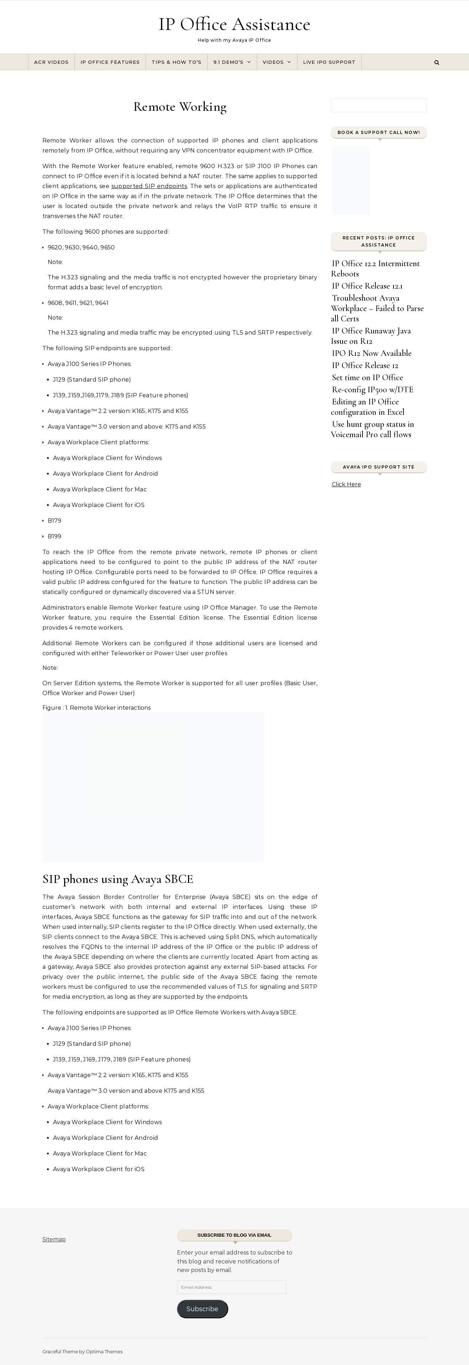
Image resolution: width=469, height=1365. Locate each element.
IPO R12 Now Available (372, 353)
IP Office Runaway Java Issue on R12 (371, 336)
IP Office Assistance (234, 23)
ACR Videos (51, 62)
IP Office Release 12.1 (367, 286)
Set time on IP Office (367, 377)
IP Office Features (110, 62)
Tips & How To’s (177, 62)
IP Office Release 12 (365, 365)
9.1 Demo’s (228, 62)
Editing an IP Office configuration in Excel (368, 407)
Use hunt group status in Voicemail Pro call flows (372, 429)
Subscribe (202, 1309)
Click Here (346, 484)
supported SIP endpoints (149, 186)
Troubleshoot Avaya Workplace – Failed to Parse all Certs (377, 308)
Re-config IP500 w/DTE (372, 389)
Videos (273, 62)
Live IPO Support (329, 62)
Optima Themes (104, 1351)
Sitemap (54, 1239)
